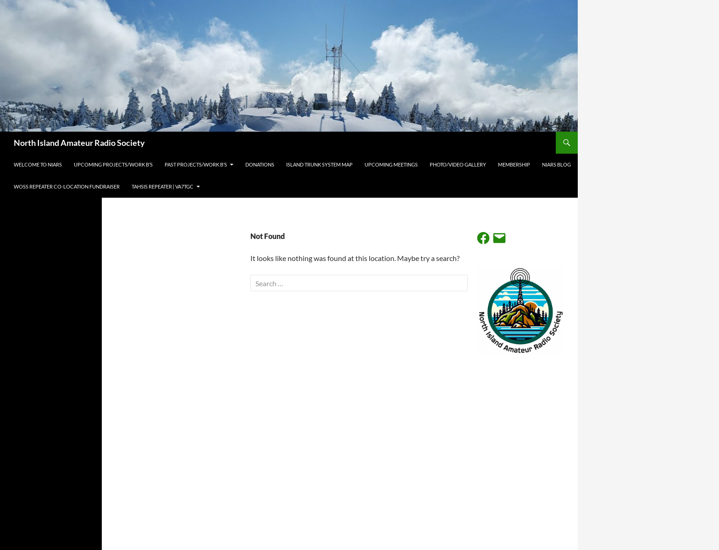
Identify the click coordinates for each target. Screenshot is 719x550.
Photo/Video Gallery (458, 164)
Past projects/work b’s (196, 164)
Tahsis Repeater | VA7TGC (163, 186)
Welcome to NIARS (38, 164)
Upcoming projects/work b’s (113, 164)
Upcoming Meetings (391, 164)
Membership (514, 164)
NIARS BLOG (556, 164)
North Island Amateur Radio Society (79, 143)
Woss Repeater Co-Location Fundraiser (67, 186)
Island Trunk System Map (319, 164)
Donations (259, 164)
